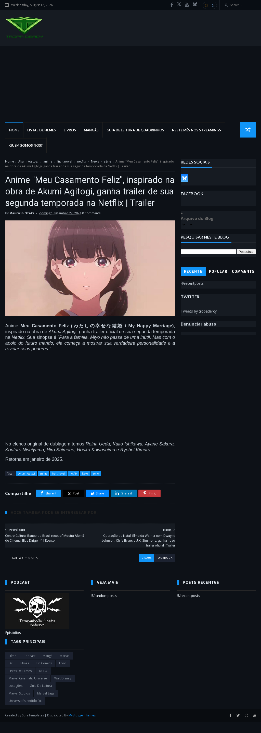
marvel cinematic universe (28, 689)
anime (47, 161)
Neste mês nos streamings (196, 130)
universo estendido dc (25, 712)
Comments (243, 271)
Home (14, 130)
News (95, 161)
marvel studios (19, 704)
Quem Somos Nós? (25, 145)
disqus (144, 568)
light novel (64, 161)
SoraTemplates (33, 726)
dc (10, 674)
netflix (81, 161)
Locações (15, 697)
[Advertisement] (130, 84)
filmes (24, 674)
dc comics (44, 674)
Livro (62, 674)
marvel (65, 667)
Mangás (91, 130)
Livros (69, 130)
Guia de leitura (41, 697)
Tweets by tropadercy (199, 311)
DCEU (43, 682)
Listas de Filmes (41, 130)
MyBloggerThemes (82, 726)
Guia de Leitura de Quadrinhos (135, 130)
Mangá (48, 667)
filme (12, 667)
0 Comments (91, 225)
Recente (193, 271)
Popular (218, 271)
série (107, 161)
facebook (163, 568)
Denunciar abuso (198, 324)
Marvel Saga (46, 704)
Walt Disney (62, 689)
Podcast (29, 667)
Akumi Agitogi (28, 161)
